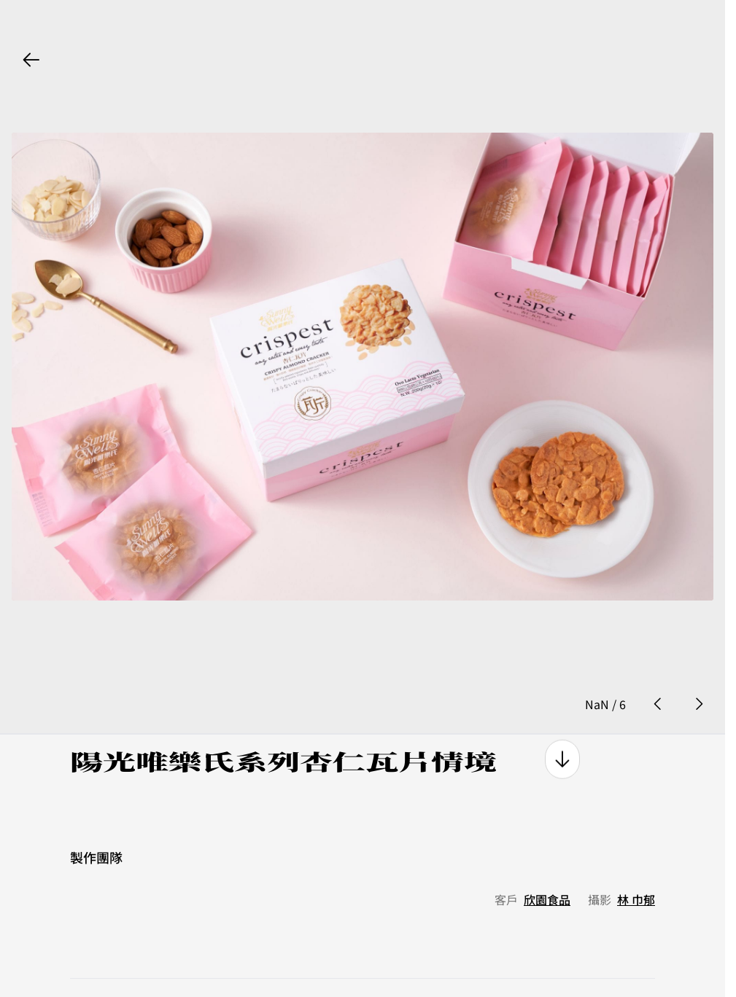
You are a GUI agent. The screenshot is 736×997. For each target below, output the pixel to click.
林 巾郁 (636, 850)
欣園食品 (547, 850)
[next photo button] (698, 656)
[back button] (31, 60)
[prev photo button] (658, 656)
